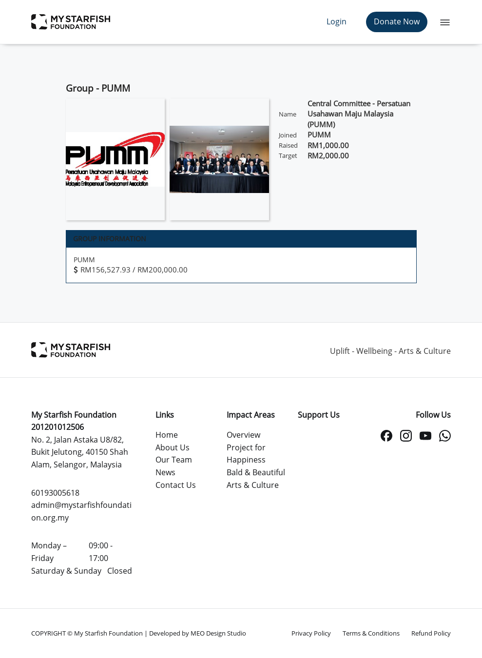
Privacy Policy (311, 633)
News (165, 472)
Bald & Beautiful (256, 472)
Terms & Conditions (371, 633)
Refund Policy (431, 633)
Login (337, 21)
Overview (243, 434)
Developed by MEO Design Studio (197, 633)
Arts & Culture (253, 485)
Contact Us (175, 485)
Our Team (173, 459)
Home (166, 434)
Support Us (319, 414)
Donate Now (397, 21)
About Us (172, 447)
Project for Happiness (246, 453)
